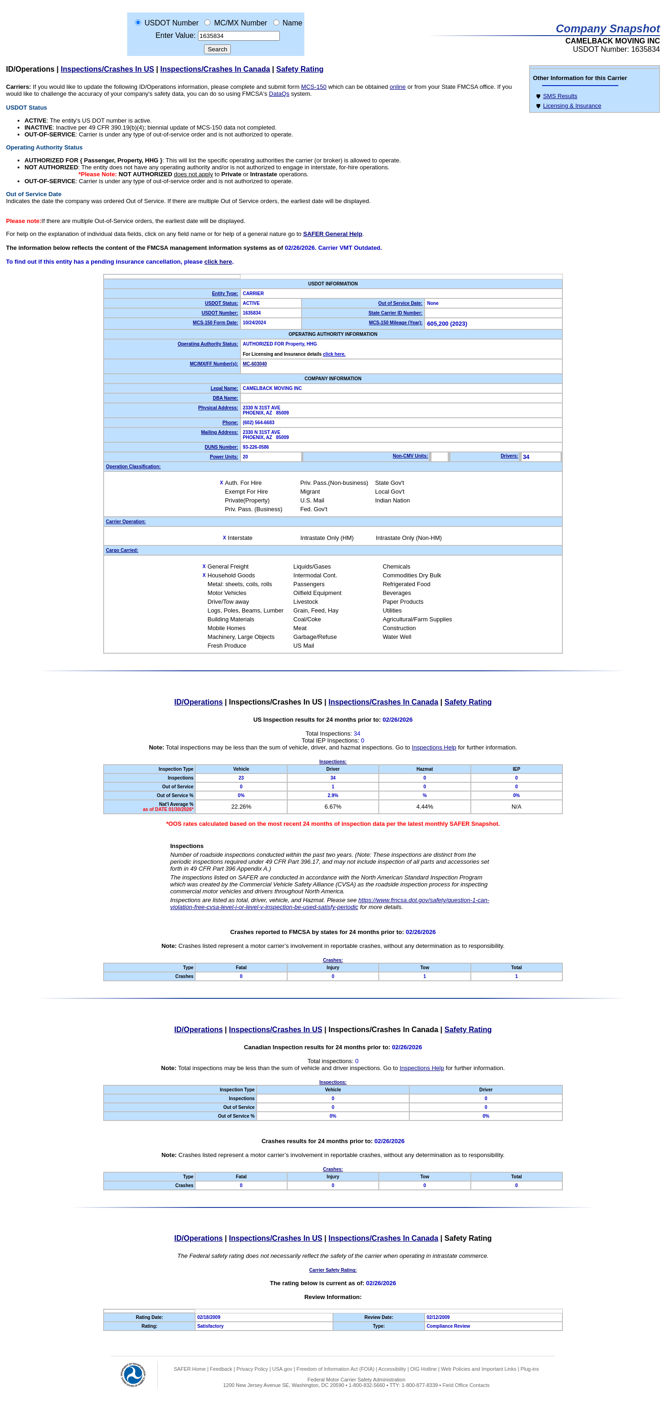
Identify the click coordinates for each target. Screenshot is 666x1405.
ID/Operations (30, 69)
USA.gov (282, 1369)
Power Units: (224, 456)
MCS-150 (314, 86)
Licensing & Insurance (572, 105)
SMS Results (560, 96)
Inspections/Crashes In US (107, 69)
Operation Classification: (133, 466)
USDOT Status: (221, 303)
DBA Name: (225, 398)
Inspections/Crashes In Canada (215, 69)
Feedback (221, 1369)
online (398, 86)
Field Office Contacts (466, 1385)
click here (218, 261)
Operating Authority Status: (208, 344)
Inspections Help (434, 747)
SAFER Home (190, 1369)
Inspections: (333, 761)
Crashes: (333, 960)
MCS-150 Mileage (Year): (396, 322)
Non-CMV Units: (410, 455)
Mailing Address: (219, 432)
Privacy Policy (252, 1369)
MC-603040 (255, 363)
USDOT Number (171, 23)
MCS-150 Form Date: (215, 322)
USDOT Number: (220, 313)
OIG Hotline (423, 1369)
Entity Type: (225, 293)
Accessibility (392, 1369)
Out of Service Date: (400, 303)
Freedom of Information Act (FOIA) (335, 1369)
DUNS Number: (221, 447)
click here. (334, 354)
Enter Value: (175, 35)
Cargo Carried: (122, 550)
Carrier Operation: (126, 521)
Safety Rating (299, 69)
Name (292, 23)
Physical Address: (218, 407)
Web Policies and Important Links (478, 1369)
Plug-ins (529, 1369)
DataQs (279, 93)
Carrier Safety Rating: (333, 1270)
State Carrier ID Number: (396, 313)
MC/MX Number (240, 23)
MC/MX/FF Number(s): (214, 363)
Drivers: (509, 455)
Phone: (230, 422)
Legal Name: (224, 388)
